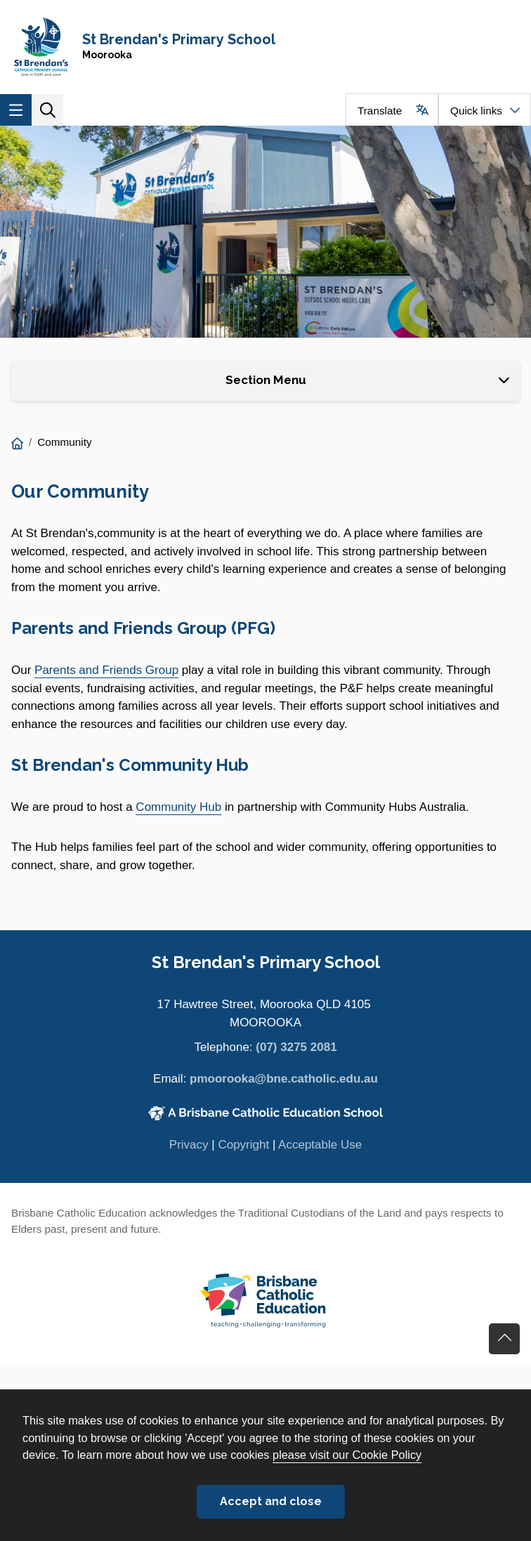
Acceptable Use (320, 1144)
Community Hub (178, 807)
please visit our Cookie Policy (347, 1454)
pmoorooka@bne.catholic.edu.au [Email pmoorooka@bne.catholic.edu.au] (284, 1078)
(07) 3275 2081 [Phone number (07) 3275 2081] (296, 1047)
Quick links (476, 111)
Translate (380, 111)
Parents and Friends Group (106, 670)
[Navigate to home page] (265, 47)
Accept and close (271, 1501)
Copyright (243, 1144)
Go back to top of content (504, 1338)
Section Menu (265, 380)
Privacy (189, 1144)
